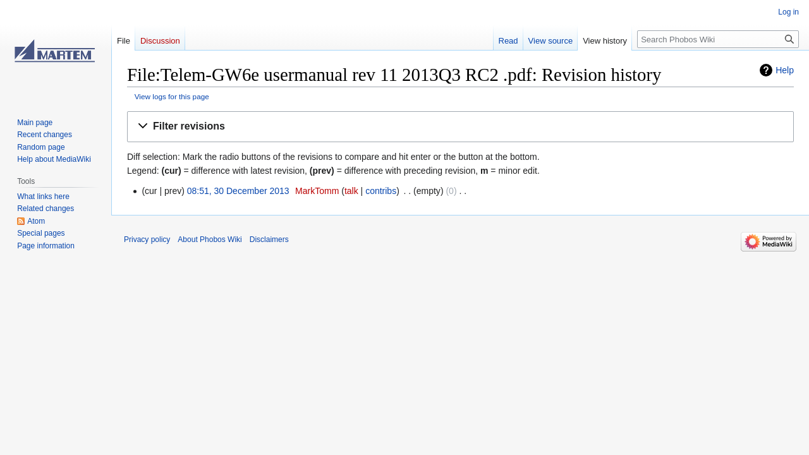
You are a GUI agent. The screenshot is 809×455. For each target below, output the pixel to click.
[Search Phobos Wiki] (718, 39)
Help (785, 70)
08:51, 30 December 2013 (238, 191)
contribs (380, 191)
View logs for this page (172, 96)
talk (351, 191)
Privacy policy (147, 239)
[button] (460, 126)
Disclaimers (269, 239)
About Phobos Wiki (209, 239)
